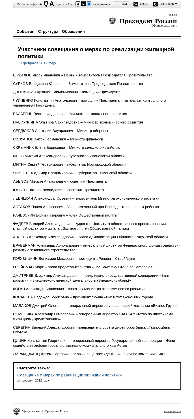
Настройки (167, 3)
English (173, 14)
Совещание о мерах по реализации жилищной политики (69, 375)
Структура (48, 31)
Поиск (144, 3)
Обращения (73, 31)
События (26, 31)
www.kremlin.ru (172, 411)
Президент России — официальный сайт (143, 22)
